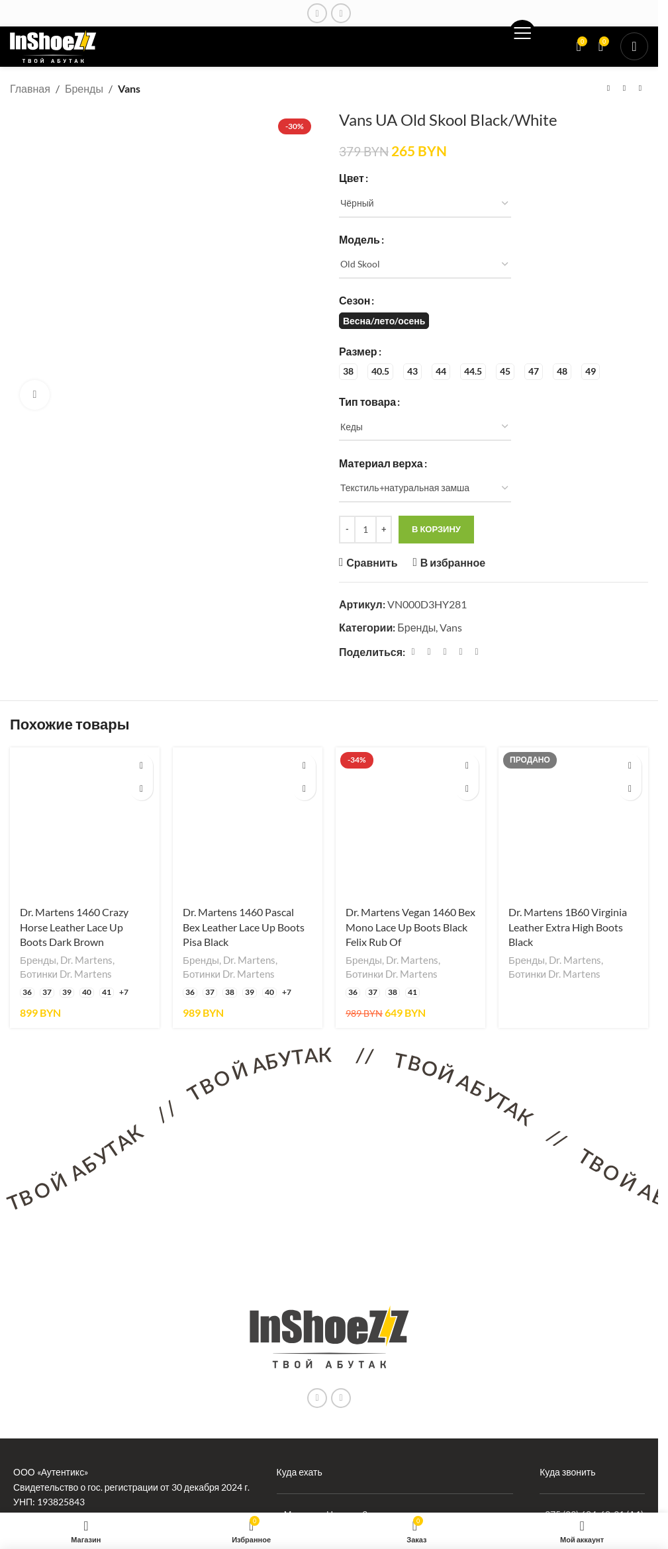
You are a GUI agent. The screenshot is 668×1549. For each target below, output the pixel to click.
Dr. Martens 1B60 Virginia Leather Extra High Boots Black (567, 927)
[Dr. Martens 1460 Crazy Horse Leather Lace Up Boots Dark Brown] (85, 822)
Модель (359, 238)
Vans (129, 88)
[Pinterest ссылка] (445, 652)
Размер (358, 350)
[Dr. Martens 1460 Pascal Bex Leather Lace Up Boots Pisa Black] (247, 822)
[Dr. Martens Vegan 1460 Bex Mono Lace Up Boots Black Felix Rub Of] (410, 822)
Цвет (351, 177)
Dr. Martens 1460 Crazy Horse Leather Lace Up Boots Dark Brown (74, 927)
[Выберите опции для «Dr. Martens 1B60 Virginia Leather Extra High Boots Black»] (630, 765)
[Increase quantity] (383, 529)
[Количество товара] (365, 529)
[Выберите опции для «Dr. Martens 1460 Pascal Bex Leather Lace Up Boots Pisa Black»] (304, 765)
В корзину (436, 529)
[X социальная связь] (429, 652)
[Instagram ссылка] (317, 13)
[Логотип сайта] (53, 44)
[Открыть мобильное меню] (634, 46)
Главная (30, 88)
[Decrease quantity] (347, 529)
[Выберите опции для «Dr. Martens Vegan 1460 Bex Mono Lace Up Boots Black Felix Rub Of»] (467, 765)
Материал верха (381, 462)
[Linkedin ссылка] (461, 652)
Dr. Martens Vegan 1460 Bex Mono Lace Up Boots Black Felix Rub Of (410, 927)
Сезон (354, 300)
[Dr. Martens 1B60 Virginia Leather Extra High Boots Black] (573, 822)
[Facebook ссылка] (413, 652)
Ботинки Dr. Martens (66, 974)
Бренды (84, 88)
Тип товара (367, 401)
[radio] (384, 320)
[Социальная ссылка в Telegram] (477, 652)
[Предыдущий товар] (608, 89)
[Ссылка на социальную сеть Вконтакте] (341, 13)
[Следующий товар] (640, 89)
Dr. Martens (86, 960)
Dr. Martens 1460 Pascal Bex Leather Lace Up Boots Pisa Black (244, 927)
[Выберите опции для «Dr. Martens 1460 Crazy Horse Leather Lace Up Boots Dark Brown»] (141, 765)
